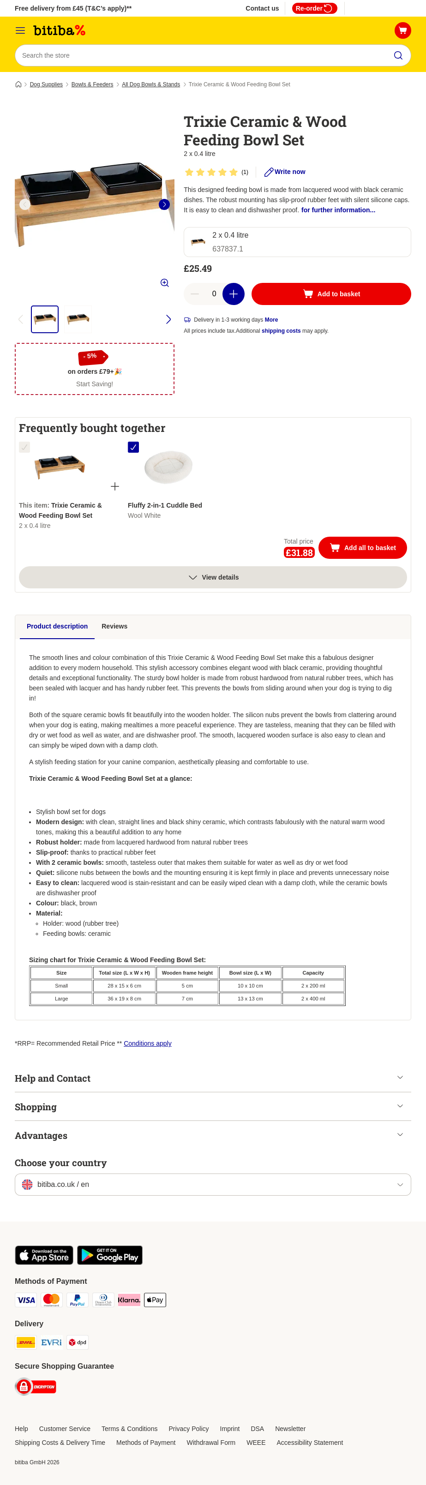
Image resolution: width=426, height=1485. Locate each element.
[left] (24, 204)
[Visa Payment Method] (26, 1302)
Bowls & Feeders (93, 84)
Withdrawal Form (210, 1442)
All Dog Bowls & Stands (151, 84)
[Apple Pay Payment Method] (155, 1302)
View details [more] (213, 577)
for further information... (338, 210)
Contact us (262, 8)
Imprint (230, 1428)
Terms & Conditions (129, 1428)
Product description (57, 626)
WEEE (255, 1442)
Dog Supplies (46, 84)
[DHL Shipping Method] (26, 1344)
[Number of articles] (214, 294)
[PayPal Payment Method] (77, 1302)
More (271, 320)
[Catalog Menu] (20, 30)
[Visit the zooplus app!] (44, 1262)
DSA (257, 1428)
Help (21, 1428)
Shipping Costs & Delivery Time (60, 1442)
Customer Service (64, 1428)
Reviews (114, 626)
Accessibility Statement (310, 1442)
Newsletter (290, 1428)
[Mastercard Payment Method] (52, 1302)
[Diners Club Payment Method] (103, 1302)
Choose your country (61, 1162)
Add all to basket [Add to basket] (368, 548)
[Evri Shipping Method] (52, 1344)
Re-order (315, 8)
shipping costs (281, 331)
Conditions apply (148, 1043)
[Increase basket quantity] (233, 294)
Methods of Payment (145, 1442)
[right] (164, 204)
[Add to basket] (331, 294)
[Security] (35, 1388)
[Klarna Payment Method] (129, 1302)
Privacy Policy (188, 1428)
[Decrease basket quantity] (195, 294)
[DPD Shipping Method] (77, 1344)
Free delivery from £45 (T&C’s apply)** (73, 8)
